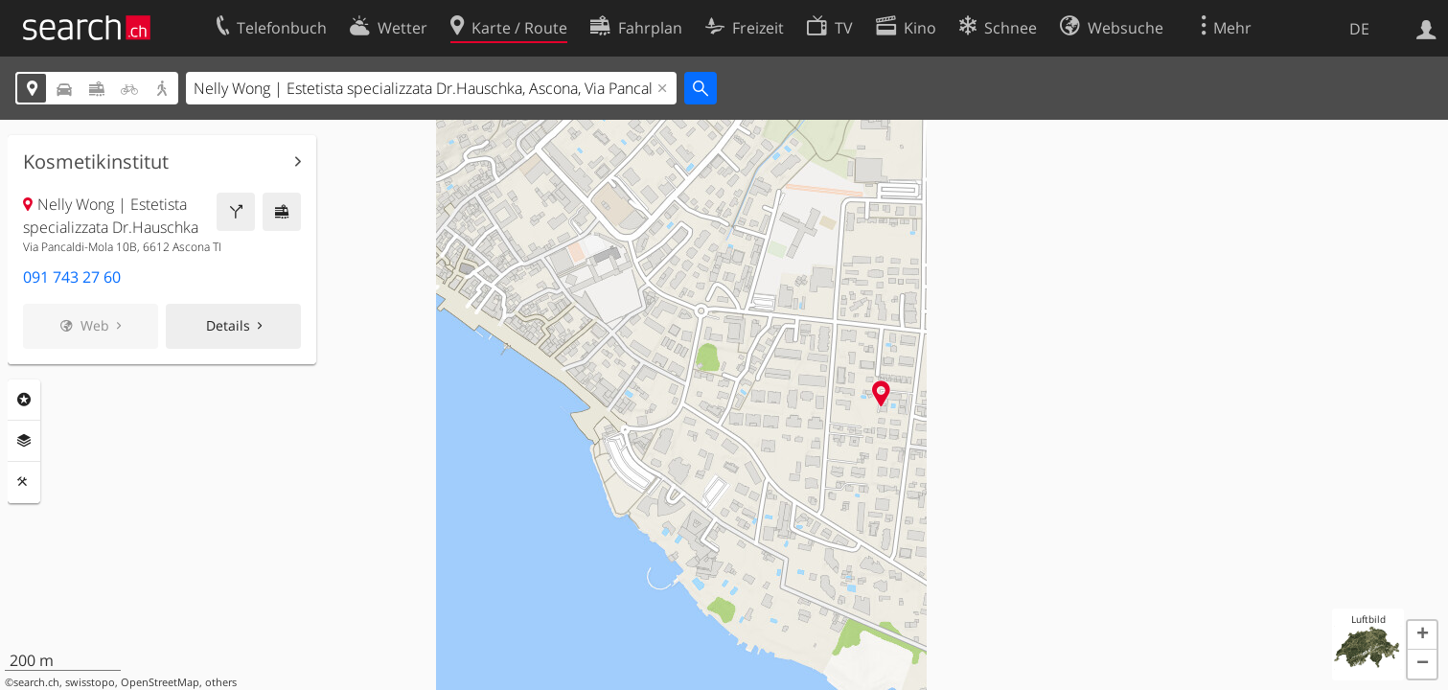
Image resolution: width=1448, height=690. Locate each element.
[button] (1422, 635)
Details (228, 325)
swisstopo (90, 682)
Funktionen (24, 482)
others (221, 682)
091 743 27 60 (72, 277)
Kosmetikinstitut (96, 161)
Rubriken (24, 400)
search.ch (36, 682)
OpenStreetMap (160, 682)
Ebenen (24, 441)
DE (1359, 28)
